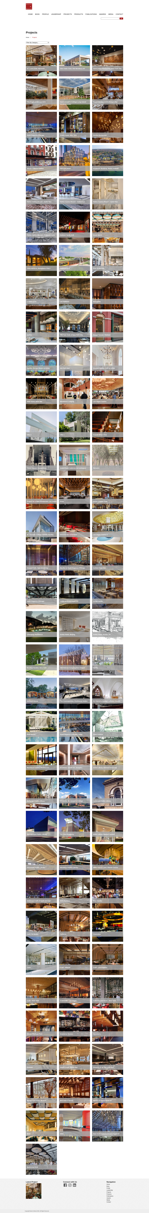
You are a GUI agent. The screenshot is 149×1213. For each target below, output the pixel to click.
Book (37, 14)
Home (30, 14)
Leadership (56, 14)
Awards (102, 14)
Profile (45, 14)
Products (78, 14)
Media (110, 14)
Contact (119, 14)
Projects (68, 14)
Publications (91, 14)
